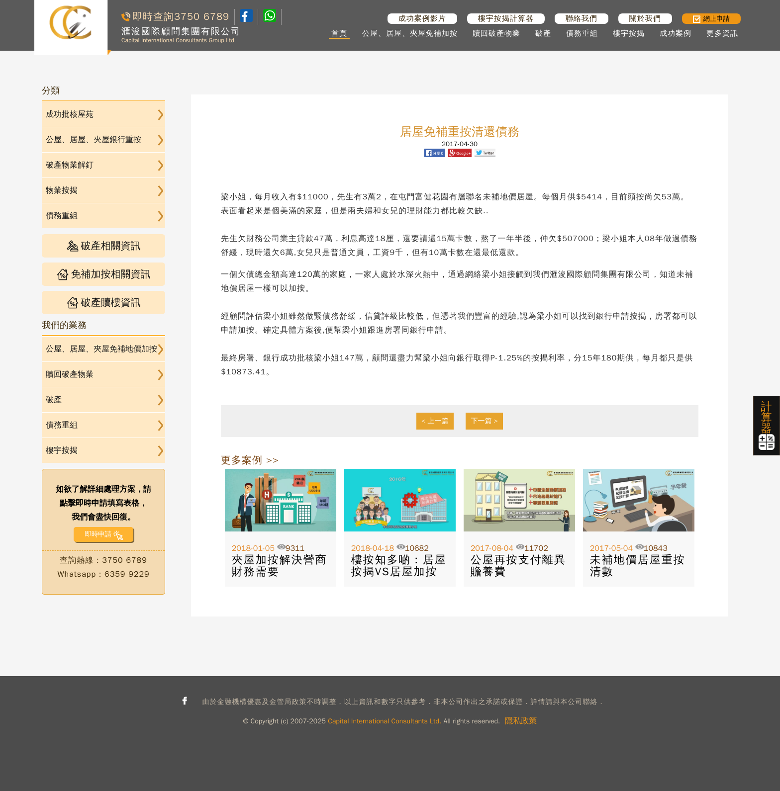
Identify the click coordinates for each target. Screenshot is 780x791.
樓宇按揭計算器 (506, 18)
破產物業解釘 (70, 165)
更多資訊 (722, 33)
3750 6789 (201, 16)
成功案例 (675, 33)
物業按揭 (62, 190)
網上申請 (711, 18)
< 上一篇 (435, 421)
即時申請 (98, 534)
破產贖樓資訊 (104, 302)
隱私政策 (521, 721)
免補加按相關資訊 (104, 274)
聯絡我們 (581, 18)
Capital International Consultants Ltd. (384, 721)
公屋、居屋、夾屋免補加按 (410, 33)
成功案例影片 (422, 18)
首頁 (339, 33)
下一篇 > (484, 421)
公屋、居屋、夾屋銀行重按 (93, 140)
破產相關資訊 (104, 246)
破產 (543, 33)
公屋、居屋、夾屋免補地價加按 (101, 349)
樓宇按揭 (629, 33)
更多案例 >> (250, 460)
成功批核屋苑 (70, 114)
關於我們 (645, 18)
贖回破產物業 (496, 33)
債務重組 (582, 33)
